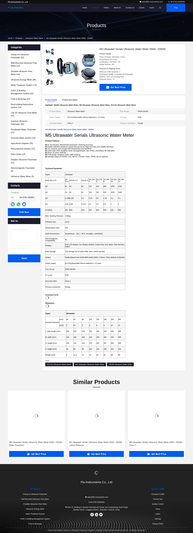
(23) (20, 99)
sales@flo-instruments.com (151, 2)
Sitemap (158, 519)
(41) (24, 114)
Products (95, 8)
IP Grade (48, 275)
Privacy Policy (158, 524)
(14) (22, 105)
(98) (23, 80)
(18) (18, 154)
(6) (23, 169)
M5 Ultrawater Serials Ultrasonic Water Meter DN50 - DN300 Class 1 (155, 443)
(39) (22, 143)
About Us (117, 8)
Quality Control (158, 504)
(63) (19, 122)
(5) (22, 176)
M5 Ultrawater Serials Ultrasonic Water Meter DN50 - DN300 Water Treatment (35, 443)
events (142, 8)
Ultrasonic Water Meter (34, 38)
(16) (23, 138)
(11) (24, 161)
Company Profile (158, 494)
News (158, 509)
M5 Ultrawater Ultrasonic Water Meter (90, 364)
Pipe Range (49, 269)
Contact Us (130, 8)
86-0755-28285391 (176, 2)
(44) (21, 72)
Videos (106, 8)
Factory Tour (158, 499)
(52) (22, 92)
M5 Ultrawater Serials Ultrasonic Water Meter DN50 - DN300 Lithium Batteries (95, 443)
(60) (20, 56)
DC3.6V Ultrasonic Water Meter (59, 364)
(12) (23, 131)
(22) (24, 64)
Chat (176, 8)
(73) (24, 85)
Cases (157, 514)
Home (84, 8)
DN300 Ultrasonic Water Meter (120, 364)
